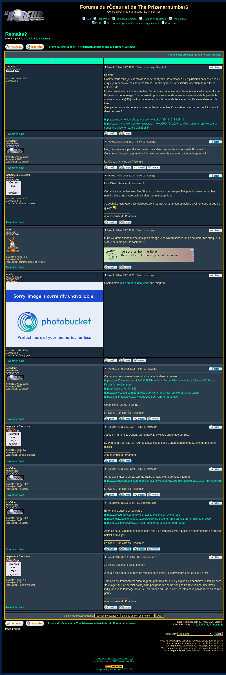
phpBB (107, 658)
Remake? (16, 34)
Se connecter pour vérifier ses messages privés (131, 23)
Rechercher (101, 19)
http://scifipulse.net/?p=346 (120, 388)
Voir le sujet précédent (181, 54)
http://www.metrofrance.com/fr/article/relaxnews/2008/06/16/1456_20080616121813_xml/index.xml (163, 480)
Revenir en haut (15, 133)
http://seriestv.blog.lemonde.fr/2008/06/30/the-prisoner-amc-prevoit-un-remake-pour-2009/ (157, 518)
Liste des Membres (124, 19)
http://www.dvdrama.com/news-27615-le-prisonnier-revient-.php (142, 514)
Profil (96, 23)
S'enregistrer (177, 19)
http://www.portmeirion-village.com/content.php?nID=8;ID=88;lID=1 (144, 119)
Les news (130, 46)
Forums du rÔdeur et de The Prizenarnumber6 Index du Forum (84, 46)
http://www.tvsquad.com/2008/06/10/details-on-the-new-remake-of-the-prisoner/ (151, 392)
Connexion (169, 23)
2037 (115, 661)
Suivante (46, 38)
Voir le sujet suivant (209, 54)
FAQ (86, 19)
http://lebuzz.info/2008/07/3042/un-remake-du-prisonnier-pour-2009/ (144, 522)
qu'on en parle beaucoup (134, 283)
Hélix (132, 661)
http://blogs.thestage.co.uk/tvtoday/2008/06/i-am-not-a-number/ (141, 396)
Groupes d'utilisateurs (152, 19)
